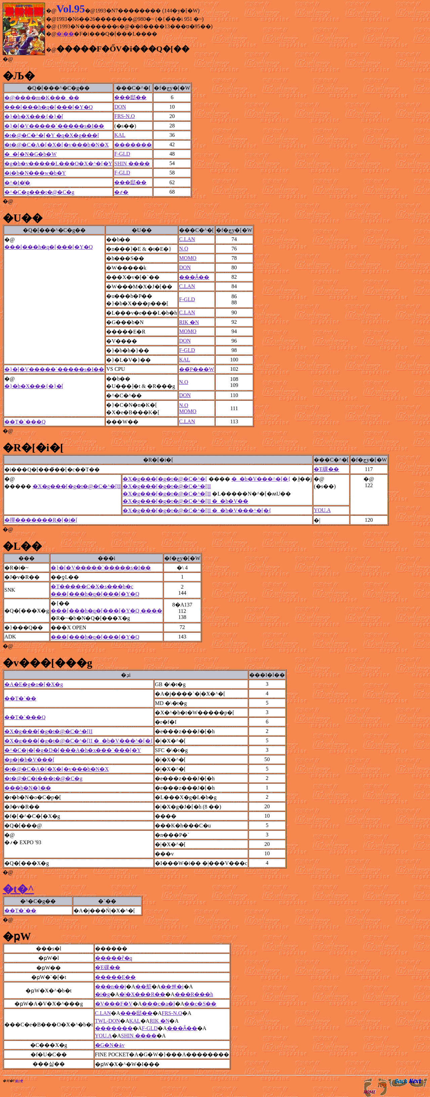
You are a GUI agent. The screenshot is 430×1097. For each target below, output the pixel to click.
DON (120, 107)
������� (133, 145)
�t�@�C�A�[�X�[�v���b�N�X (56, 145)
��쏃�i (172, 986)
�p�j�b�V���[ (29, 759)
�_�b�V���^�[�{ (261, 479)
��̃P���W (196, 369)
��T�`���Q (25, 422)
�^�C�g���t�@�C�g (39, 192)
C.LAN (187, 239)
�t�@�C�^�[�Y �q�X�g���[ (51, 135)
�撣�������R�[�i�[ (41, 520)
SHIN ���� (131, 163)
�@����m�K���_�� (41, 98)
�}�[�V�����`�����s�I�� (54, 126)
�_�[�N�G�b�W (30, 154)
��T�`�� (20, 698)
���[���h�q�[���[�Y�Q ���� (106, 611)
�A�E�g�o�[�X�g (33, 684)
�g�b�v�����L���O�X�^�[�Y (58, 163)
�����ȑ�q (113, 958)
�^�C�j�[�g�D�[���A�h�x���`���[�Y (72, 750)
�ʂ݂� (19, 1081)
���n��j (110, 986)
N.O (183, 248)
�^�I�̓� (17, 183)
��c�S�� (200, 1004)
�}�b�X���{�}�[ (33, 116)
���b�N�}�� (27, 788)
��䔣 (143, 986)
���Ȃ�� (194, 277)
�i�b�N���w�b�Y (35, 173)
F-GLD (122, 154)
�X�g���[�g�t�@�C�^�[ (165, 479)
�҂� (121, 192)
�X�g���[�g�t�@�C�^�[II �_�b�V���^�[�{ (197, 510)
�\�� (65, 34)
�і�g (102, 994)
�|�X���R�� (142, 994)
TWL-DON (107, 1021)
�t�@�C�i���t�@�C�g (43, 778)
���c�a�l (158, 1004)
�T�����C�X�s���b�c (92, 586)
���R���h (194, 994)
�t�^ (18, 889)
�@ (8, 59)
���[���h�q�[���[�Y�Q (48, 107)
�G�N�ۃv (110, 1045)
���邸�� (130, 97)
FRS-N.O (124, 116)
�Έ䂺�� (326, 469)
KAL (119, 135)
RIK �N (189, 322)
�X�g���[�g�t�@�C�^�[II (77, 486)
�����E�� (115, 977)
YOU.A (322, 510)
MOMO (188, 258)
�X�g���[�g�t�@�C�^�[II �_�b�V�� (185, 501)
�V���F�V (114, 1004)
